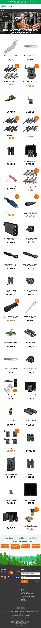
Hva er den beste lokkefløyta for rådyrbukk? (15, 546)
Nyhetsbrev (27, 611)
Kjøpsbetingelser (9, 611)
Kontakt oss (23, 600)
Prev (2, 22)
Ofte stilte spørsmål (35, 611)
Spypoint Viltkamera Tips (26, 595)
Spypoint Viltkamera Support (27, 593)
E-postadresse (24, 571)
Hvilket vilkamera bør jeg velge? (36, 546)
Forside (22, 589)
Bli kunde (23, 590)
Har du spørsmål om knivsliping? (5, 546)
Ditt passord (23, 576)
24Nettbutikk (22, 625)
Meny (3, 10)
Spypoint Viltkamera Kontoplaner (28, 596)
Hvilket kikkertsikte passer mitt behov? (26, 546)
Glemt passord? (37, 581)
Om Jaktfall (23, 597)
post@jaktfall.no (32, 613)
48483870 (26, 613)
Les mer (28, 622)
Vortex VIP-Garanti (25, 592)
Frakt (4, 611)
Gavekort (23, 599)
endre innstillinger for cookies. (21, 623)
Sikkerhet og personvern (19, 611)
